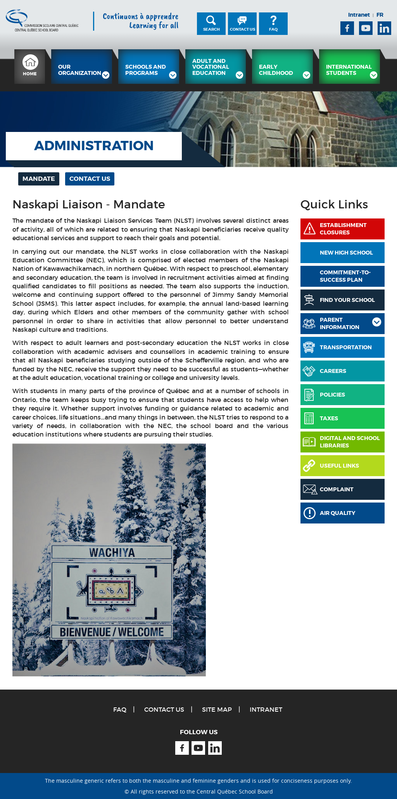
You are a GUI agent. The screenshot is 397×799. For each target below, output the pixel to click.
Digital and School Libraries (350, 442)
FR (379, 14)
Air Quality (338, 513)
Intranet (359, 14)
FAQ (273, 29)
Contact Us (242, 29)
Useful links (339, 465)
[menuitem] (29, 66)
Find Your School (347, 299)
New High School (346, 252)
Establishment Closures (343, 229)
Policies (332, 394)
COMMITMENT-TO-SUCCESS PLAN (345, 276)
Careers (333, 370)
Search (211, 29)
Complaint (337, 489)
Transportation (346, 347)
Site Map (217, 709)
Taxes (329, 418)
